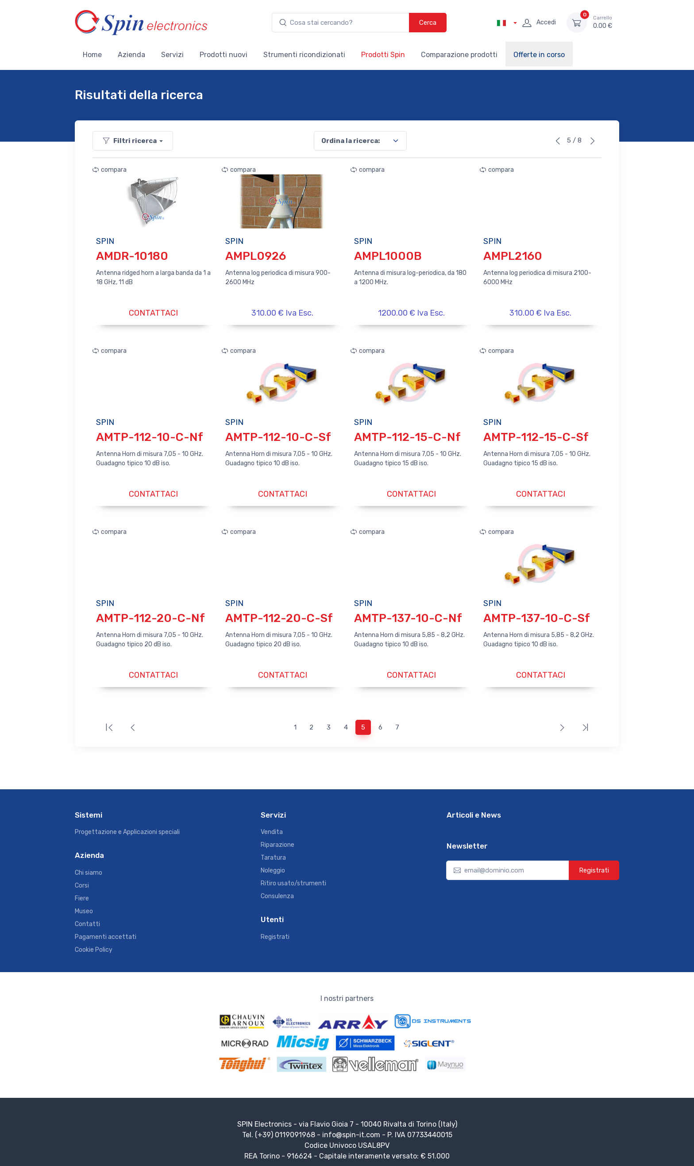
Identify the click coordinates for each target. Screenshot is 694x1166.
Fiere (82, 892)
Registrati (275, 930)
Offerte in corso (539, 54)
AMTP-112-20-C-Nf (150, 614)
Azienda (131, 54)
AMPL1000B (388, 256)
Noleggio (273, 864)
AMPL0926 (255, 256)
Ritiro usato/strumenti (293, 877)
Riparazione (277, 838)
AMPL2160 (512, 256)
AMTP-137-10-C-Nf (408, 614)
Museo (84, 905)
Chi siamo (88, 866)
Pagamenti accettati (105, 930)
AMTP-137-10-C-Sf (536, 614)
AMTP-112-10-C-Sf (278, 435)
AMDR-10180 (132, 256)
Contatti (87, 918)
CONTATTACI (153, 313)
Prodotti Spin (383, 54)
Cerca (427, 23)
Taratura (273, 851)
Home (92, 54)
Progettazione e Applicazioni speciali (127, 826)
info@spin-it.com (351, 1128)
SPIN (105, 241)
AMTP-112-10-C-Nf (149, 435)
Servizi (172, 54)
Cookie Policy (93, 943)
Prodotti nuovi (223, 54)
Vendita (272, 826)
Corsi (82, 879)
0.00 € (602, 22)
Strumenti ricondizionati (304, 54)
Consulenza (277, 890)
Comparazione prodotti (459, 54)
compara (110, 170)
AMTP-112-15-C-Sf (536, 435)
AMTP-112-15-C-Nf (407, 435)
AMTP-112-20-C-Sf (279, 614)
